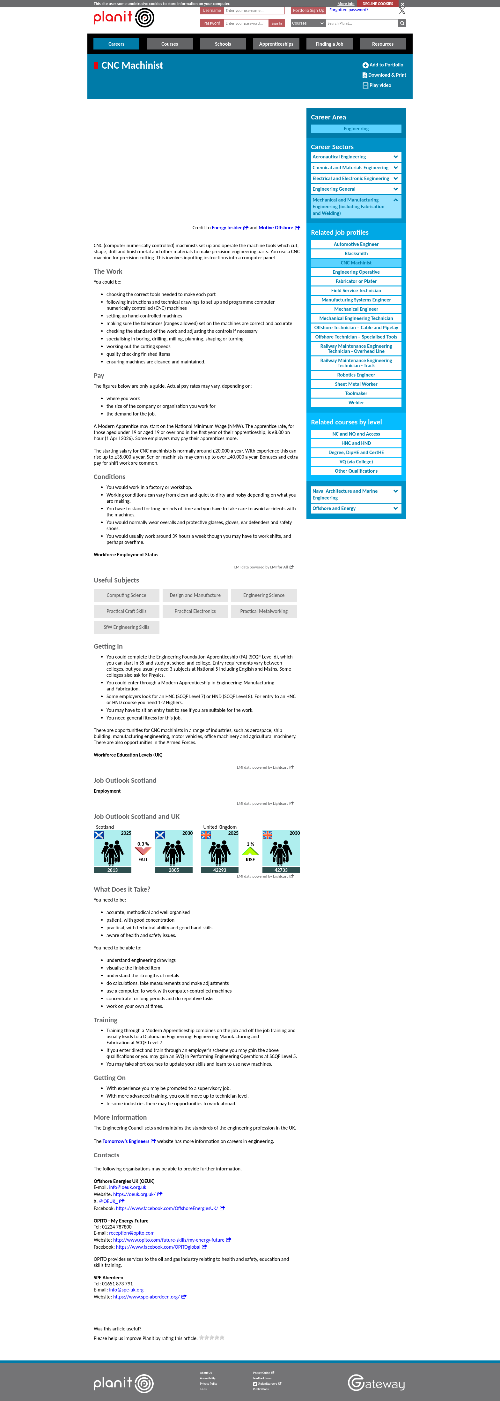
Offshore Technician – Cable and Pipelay (356, 327)
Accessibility (208, 1378)
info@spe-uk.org (126, 1290)
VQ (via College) (356, 462)
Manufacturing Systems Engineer (356, 300)
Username (212, 10)
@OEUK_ (111, 1201)
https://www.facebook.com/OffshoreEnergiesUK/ (170, 1208)
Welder (356, 403)
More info (345, 3)
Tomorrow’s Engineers (129, 1141)
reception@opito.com (132, 1233)
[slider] (211, 1337)
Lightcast (283, 767)
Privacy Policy (208, 1384)
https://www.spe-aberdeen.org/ (150, 1297)
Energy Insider (230, 228)
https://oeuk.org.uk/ (137, 1194)
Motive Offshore (279, 228)
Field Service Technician (356, 290)
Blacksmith (356, 253)
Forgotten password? (348, 9)
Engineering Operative (356, 272)
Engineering (356, 129)
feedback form (262, 1378)
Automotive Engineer (356, 244)
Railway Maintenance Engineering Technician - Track (356, 363)
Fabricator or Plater (356, 281)
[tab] (356, 157)
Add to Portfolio (383, 67)
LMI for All (281, 567)
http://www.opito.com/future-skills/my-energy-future (172, 1240)
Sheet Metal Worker (356, 384)
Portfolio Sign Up (308, 10)
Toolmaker (356, 393)
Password (211, 23)
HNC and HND (356, 443)
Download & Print (384, 77)
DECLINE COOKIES (378, 3)
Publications (260, 1389)
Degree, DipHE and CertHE (356, 452)
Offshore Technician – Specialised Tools (356, 337)
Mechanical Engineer (356, 309)
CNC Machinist (356, 263)
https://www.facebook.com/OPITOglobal (161, 1247)
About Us (206, 1373)
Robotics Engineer (356, 375)
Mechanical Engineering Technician (356, 318)
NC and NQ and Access (356, 434)
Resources (382, 44)
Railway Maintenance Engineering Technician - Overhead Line (356, 348)
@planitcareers (267, 1384)
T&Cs (203, 1389)
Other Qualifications (356, 471)
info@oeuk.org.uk (127, 1187)
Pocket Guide (264, 1373)
